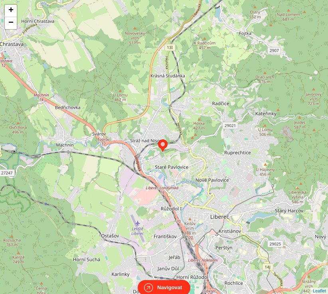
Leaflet (319, 283)
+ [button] (11, 11)
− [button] (11, 23)
